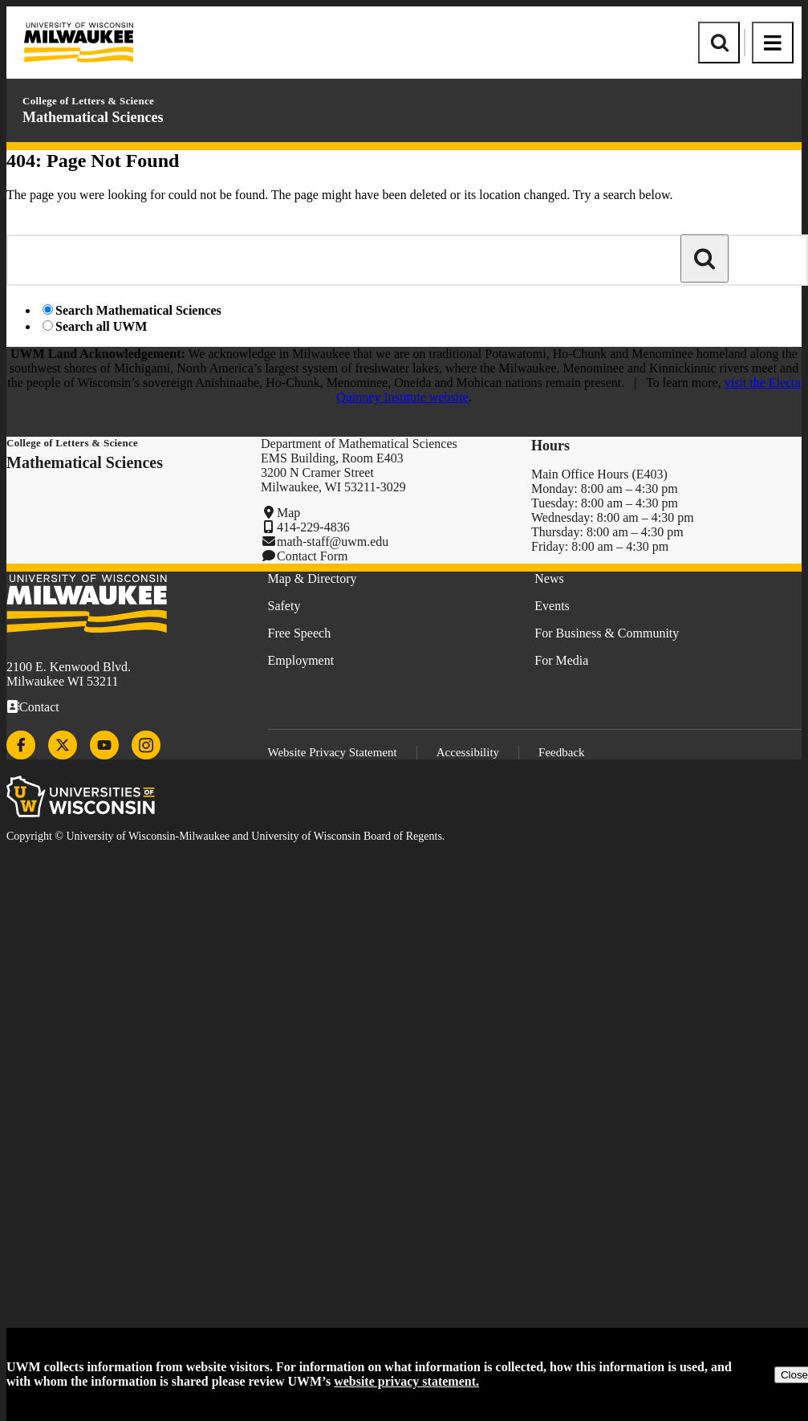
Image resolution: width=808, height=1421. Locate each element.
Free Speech (299, 633)
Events (552, 606)
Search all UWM (101, 326)
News (548, 578)
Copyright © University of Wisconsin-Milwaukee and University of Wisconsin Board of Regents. (225, 836)
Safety (284, 606)
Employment (301, 660)
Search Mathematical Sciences (138, 310)
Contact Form (312, 556)
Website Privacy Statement (332, 752)
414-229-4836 (313, 527)
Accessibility (467, 752)
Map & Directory (312, 578)
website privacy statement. (406, 1381)
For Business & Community (606, 633)
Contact (39, 707)
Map (288, 512)
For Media (561, 660)
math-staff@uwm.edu (332, 541)
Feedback (561, 752)
